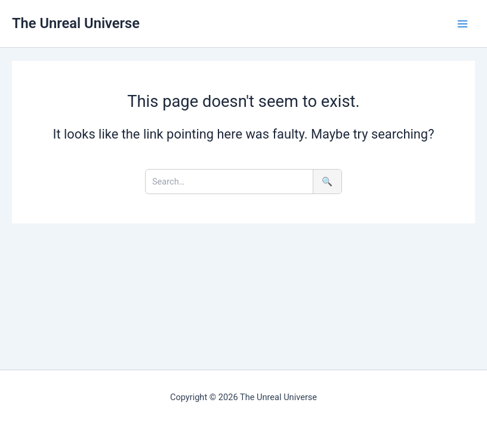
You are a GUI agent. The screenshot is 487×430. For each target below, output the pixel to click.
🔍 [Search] (327, 181)
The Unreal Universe (76, 23)
